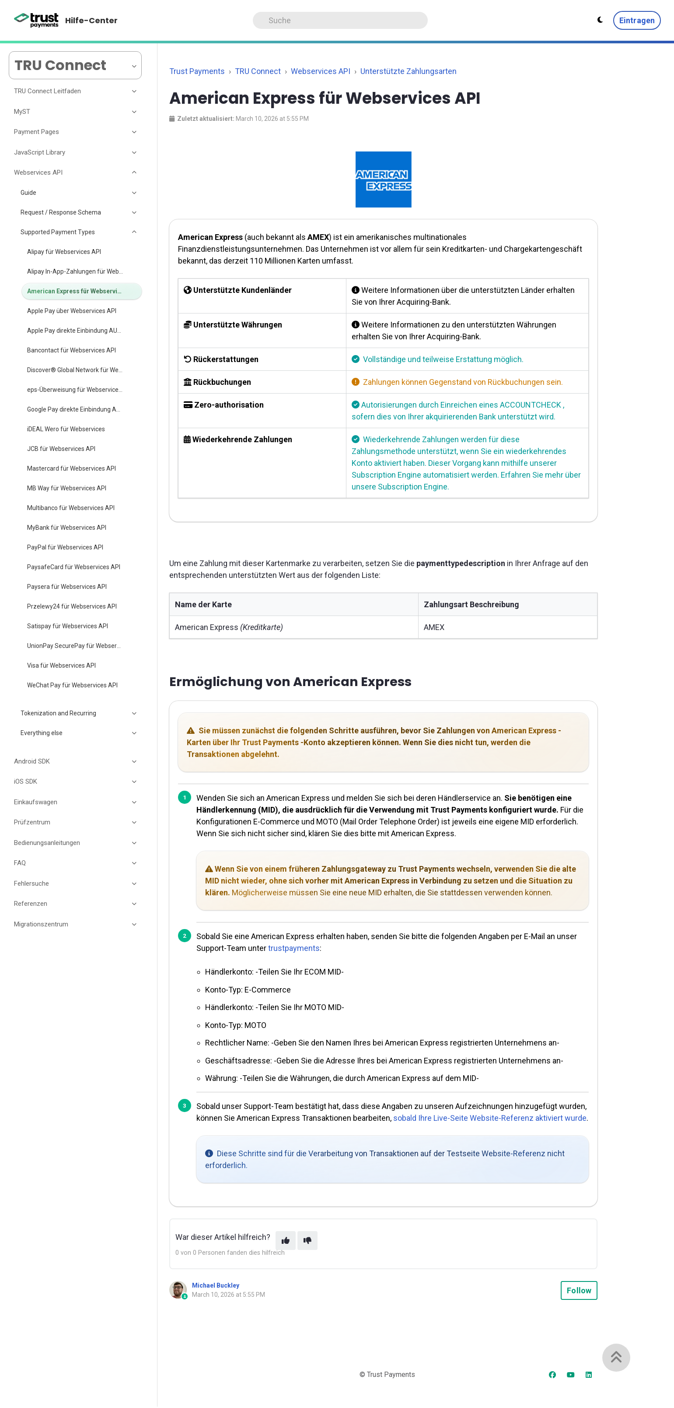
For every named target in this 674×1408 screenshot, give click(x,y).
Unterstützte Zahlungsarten (408, 71)
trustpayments (294, 948)
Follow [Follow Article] (579, 1290)
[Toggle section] (135, 91)
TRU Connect (258, 71)
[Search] (340, 20)
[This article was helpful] (286, 1240)
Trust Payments (197, 71)
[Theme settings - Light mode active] (600, 20)
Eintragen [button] (637, 20)
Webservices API (320, 71)
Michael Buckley (215, 1285)
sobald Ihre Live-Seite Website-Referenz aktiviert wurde (490, 1118)
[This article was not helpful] (307, 1240)
